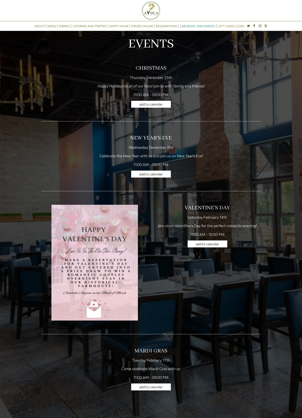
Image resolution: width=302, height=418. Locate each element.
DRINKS (64, 26)
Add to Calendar (151, 104)
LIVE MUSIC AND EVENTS (197, 26)
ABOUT (39, 26)
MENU (51, 26)
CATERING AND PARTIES (89, 26)
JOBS (240, 26)
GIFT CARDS (226, 26)
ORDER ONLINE (142, 26)
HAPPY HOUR (118, 26)
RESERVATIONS (166, 26)
